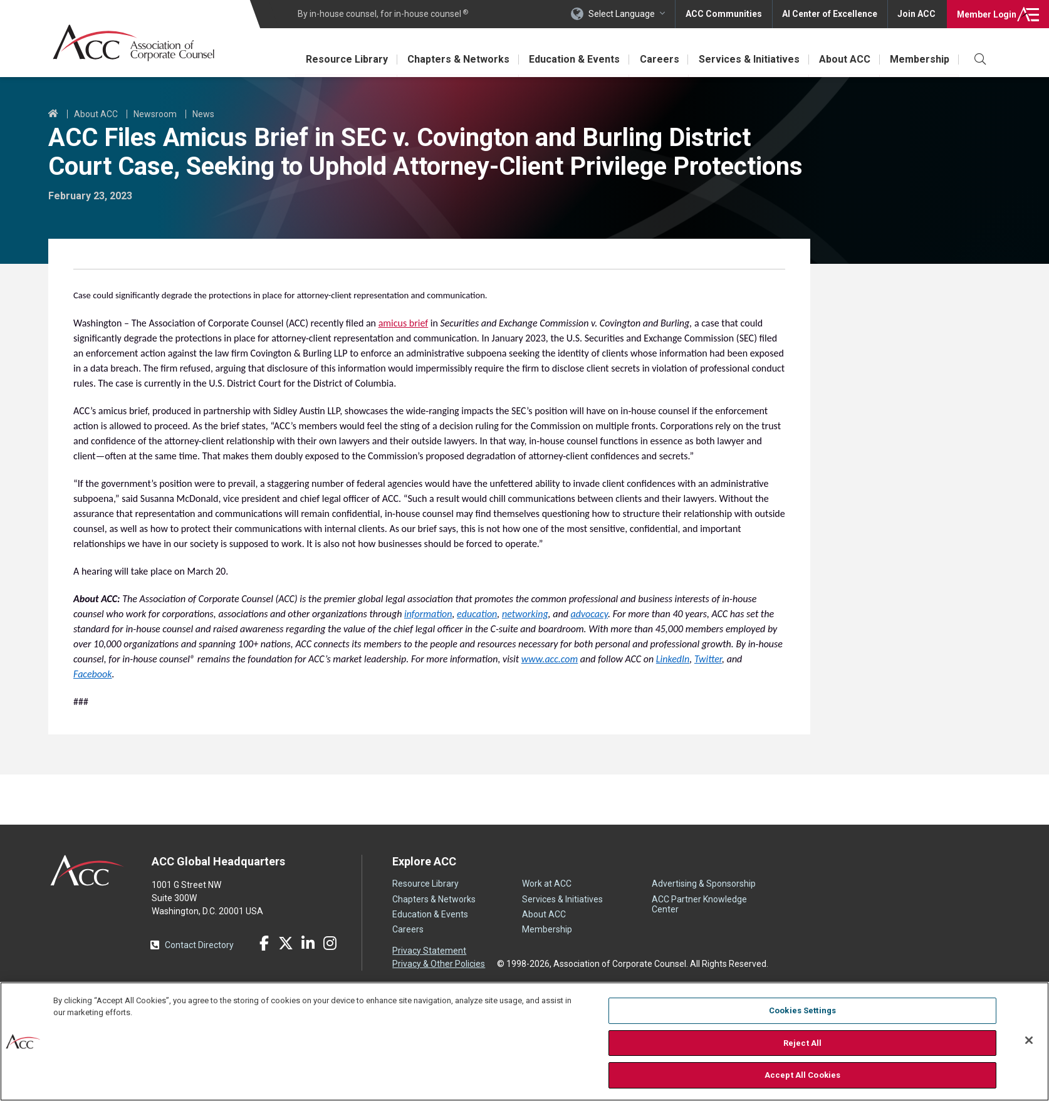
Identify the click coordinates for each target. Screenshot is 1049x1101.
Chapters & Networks (456, 59)
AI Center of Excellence (829, 14)
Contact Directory (199, 945)
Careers (657, 59)
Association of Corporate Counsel (134, 43)
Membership (919, 59)
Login (986, 14)
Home (53, 114)
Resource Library (344, 59)
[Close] (1029, 1040)
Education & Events (572, 59)
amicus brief (403, 323)
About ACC (844, 59)
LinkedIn (308, 943)
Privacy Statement (429, 951)
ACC (87, 870)
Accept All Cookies (802, 1075)
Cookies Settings (802, 1010)
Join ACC (916, 14)
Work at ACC (546, 884)
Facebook (264, 943)
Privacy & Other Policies (438, 964)
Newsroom (155, 114)
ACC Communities (722, 14)
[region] (524, 1041)
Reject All (802, 1043)
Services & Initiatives (747, 59)
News (203, 114)
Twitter (286, 943)
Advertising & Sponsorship (704, 884)
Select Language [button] (620, 14)
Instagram (330, 943)
